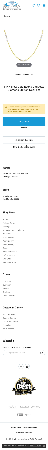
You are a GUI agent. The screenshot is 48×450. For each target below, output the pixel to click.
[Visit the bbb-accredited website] (20, 415)
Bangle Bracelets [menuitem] (10, 251)
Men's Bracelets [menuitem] (9, 262)
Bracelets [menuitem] (6, 233)
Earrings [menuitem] (6, 226)
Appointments (9, 314)
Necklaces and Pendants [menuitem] (13, 230)
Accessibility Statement (24, 432)
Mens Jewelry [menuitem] (8, 244)
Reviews (6, 288)
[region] (24, 46)
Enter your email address (17, 347)
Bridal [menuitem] (5, 219)
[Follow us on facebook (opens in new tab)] (21, 366)
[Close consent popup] (44, 446)
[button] (34, 5)
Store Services (9, 295)
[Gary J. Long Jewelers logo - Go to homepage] (11, 5)
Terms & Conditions (30, 427)
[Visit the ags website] (13, 407)
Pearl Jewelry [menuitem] (8, 241)
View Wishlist (8, 328)
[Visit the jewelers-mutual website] (24, 407)
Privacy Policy (16, 427)
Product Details (24, 139)
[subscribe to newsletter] (41, 352)
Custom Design (9, 318)
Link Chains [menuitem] (7, 259)
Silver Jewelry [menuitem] (8, 237)
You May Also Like (24, 146)
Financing (7, 325)
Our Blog (6, 292)
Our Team (7, 285)
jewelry (7, 16)
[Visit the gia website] (28, 415)
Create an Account (10, 321)
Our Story (7, 281)
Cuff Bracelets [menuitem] (9, 255)
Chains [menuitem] (5, 248)
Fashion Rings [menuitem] (9, 223)
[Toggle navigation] (44, 5)
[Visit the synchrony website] (35, 407)
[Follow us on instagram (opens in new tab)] (27, 366)
